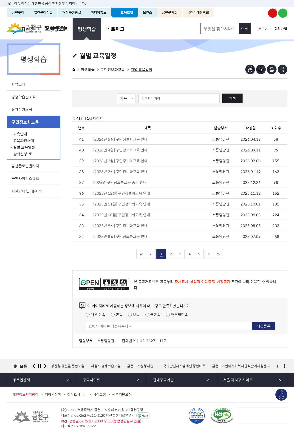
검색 (232, 98)
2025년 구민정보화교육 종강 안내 (120, 182)
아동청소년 (117, 28)
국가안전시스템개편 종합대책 (184, 366)
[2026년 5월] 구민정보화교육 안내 (120, 139)
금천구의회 (170, 12)
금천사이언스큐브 (25, 178)
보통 (136, 314)
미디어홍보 (98, 12)
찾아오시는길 (77, 394)
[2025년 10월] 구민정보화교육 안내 (121, 214)
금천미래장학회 (198, 12)
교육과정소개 (23, 140)
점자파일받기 (261, 69)
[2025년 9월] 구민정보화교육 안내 (120, 225)
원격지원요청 (122, 394)
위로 (281, 398)
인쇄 (272, 69)
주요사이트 (91, 379)
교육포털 (127, 12)
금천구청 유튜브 (272, 13)
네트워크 (175, 28)
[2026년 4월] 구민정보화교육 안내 (120, 150)
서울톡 (145, 416)
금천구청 (18, 12)
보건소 (147, 12)
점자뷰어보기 (250, 69)
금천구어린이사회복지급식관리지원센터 (241, 366)
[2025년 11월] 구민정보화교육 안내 (121, 204)
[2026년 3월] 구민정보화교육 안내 (120, 160)
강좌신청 (87, 28)
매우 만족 (98, 314)
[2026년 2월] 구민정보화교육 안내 (120, 171)
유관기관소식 (21, 109)
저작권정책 (53, 394)
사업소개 (18, 84)
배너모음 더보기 (284, 366)
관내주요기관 (163, 379)
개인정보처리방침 (25, 394)
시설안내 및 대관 (24, 191)
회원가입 (280, 28)
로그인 (263, 28)
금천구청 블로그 (282, 13)
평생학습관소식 (23, 97)
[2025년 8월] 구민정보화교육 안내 (120, 236)
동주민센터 (21, 379)
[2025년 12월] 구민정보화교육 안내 (121, 193)
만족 (119, 314)
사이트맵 (99, 394)
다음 (45, 366)
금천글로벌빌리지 (25, 165)
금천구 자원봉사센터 (142, 366)
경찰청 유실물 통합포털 (68, 366)
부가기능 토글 (282, 69)
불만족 (155, 314)
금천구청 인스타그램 (262, 13)
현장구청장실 (71, 12)
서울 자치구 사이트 (238, 379)
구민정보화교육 (25, 122)
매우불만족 (179, 314)
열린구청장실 (43, 12)
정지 (39, 366)
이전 (34, 366)
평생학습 (147, 28)
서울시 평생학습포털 (106, 366)
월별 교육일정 (24, 147)
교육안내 (20, 134)
